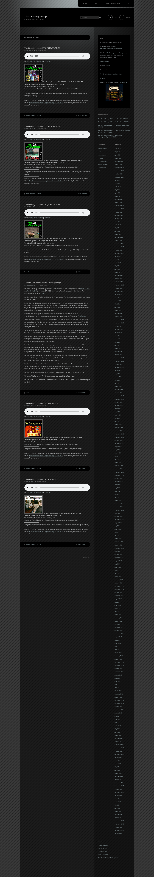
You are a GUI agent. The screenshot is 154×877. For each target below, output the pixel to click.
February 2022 (119, 313)
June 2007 (118, 802)
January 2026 (119, 164)
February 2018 (119, 465)
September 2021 (119, 329)
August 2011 (118, 713)
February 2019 (119, 427)
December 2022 (119, 281)
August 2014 (118, 599)
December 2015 (119, 548)
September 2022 (119, 291)
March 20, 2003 (32, 291)
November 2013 (119, 627)
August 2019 (118, 408)
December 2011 (119, 700)
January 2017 (119, 507)
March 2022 (118, 310)
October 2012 (119, 668)
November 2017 (119, 475)
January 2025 (119, 202)
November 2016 (119, 513)
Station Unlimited (103, 854)
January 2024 (119, 240)
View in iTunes (104, 61)
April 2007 (117, 808)
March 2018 (118, 462)
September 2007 (119, 792)
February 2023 (119, 275)
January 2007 (119, 817)
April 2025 (117, 193)
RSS (115, 17)
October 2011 (119, 706)
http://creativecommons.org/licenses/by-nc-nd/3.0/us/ (46, 103)
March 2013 (118, 653)
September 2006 (119, 830)
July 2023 (117, 259)
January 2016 (119, 545)
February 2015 (119, 580)
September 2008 (119, 754)
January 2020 (119, 393)
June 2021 (118, 339)
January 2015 (119, 583)
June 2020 (118, 377)
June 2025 (118, 186)
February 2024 (119, 237)
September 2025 (119, 177)
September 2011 (119, 710)
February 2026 (119, 161)
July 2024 (117, 221)
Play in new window (36, 61)
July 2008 (117, 760)
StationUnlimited (102, 164)
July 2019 (117, 411)
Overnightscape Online (113, 3)
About (96, 3)
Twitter (128, 17)
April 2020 (117, 383)
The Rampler (82, 316)
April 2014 (117, 611)
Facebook (109, 70)
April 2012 (117, 687)
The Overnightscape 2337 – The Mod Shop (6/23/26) (113, 122)
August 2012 (118, 675)
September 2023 (119, 253)
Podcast (39, 115)
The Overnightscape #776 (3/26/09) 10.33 (42, 205)
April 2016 (117, 535)
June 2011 (118, 719)
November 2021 (119, 323)
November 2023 (119, 247)
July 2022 (117, 297)
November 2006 (119, 824)
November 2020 (119, 361)
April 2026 (117, 155)
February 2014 (119, 618)
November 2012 (119, 665)
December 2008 (119, 744)
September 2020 (119, 367)
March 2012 (118, 691)
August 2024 (118, 218)
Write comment (42, 50)
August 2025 (118, 180)
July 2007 (117, 798)
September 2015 (119, 557)
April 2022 (117, 307)
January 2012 (119, 697)
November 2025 (119, 171)
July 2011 (117, 716)
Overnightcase (102, 851)
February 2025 (119, 199)
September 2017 (119, 481)
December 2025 (119, 167)
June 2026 (118, 148)
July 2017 (117, 488)
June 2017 (118, 491)
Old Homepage (102, 848)
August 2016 (118, 523)
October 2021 (119, 326)
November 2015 (119, 551)
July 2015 (117, 564)
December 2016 (119, 510)
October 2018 (119, 440)
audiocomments (31, 115)
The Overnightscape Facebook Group (111, 74)
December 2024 (119, 205)
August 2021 (118, 332)
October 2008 (119, 751)
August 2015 (118, 561)
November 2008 (119, 748)
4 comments (81, 544)
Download (47, 61)
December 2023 (119, 244)
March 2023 (118, 272)
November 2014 (119, 589)
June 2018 (118, 453)
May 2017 (117, 494)
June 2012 (118, 681)
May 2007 (117, 805)
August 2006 (118, 833)
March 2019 (118, 424)
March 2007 (118, 811)
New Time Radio (103, 845)
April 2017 (117, 497)
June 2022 (118, 301)
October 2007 (119, 789)
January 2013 (119, 659)
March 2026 (118, 158)
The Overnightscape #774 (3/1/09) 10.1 (41, 479)
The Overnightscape (36, 16)
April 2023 (117, 269)
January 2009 (119, 741)
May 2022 (117, 304)
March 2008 (118, 773)
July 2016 (117, 526)
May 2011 (117, 722)
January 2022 (119, 316)
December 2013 (119, 624)
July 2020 (117, 374)
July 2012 (117, 678)
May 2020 (117, 380)
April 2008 (117, 770)
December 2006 (119, 821)
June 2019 (118, 415)
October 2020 (119, 364)
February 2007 (119, 814)
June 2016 (118, 529)
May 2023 (117, 266)
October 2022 (119, 288)
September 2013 (119, 634)
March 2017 (118, 500)
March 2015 (118, 576)
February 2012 (119, 694)
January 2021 (119, 354)
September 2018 (119, 443)
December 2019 (119, 396)
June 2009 (118, 725)
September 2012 (119, 671)
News (28, 392)
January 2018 (119, 469)
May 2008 (117, 767)
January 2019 (119, 431)
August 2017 (118, 484)
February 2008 (119, 776)
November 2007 (119, 786)
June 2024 (118, 224)
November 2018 (119, 437)
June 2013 (118, 643)
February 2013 (119, 656)
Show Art (103, 78)
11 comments (82, 392)
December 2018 (119, 434)
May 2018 (117, 456)
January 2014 (119, 621)
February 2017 (119, 504)
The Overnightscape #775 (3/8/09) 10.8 (41, 403)
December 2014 (119, 586)
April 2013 (117, 649)
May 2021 (117, 342)
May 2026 (117, 151)
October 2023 (119, 250)
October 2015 (119, 554)
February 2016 (119, 541)
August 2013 (118, 637)
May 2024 (117, 228)
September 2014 (119, 595)
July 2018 (117, 450)
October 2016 (119, 516)
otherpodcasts (102, 155)
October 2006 (119, 827)
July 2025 (117, 183)
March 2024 (118, 234)
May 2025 (117, 190)
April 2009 (117, 732)
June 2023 (118, 262)
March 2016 (118, 538)
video (99, 171)
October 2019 (119, 402)
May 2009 (117, 729)
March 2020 (118, 386)
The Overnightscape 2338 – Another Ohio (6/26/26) (113, 119)
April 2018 (117, 459)
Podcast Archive (102, 161)
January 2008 (119, 779)
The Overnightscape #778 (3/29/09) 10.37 (42, 48)
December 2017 (119, 472)
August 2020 (118, 370)
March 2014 (118, 614)
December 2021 (119, 320)
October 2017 (119, 478)
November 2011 (119, 703)
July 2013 (117, 640)
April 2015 (117, 573)
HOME (85, 3)
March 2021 (118, 348)
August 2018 (118, 446)
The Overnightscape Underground (116, 53)
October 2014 (119, 592)
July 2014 (117, 602)
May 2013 (117, 646)
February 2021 (119, 351)
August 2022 (118, 294)
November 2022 (119, 285)
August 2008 (118, 757)
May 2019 (117, 418)
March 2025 (118, 196)
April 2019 (117, 421)
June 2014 (118, 605)
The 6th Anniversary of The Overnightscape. (43, 283)
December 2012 (119, 662)
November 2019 (119, 399)
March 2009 (118, 735)
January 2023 (119, 278)
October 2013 (119, 630)
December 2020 (119, 358)
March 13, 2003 (85, 289)
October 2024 (119, 212)
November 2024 (119, 209)
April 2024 (117, 231)
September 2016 (119, 519)
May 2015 (117, 570)
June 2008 (118, 764)
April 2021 (117, 345)
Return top (86, 557)
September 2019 (119, 405)
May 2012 (117, 684)
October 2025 (119, 174)
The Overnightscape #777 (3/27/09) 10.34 (42, 126)
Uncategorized (102, 167)
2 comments (81, 468)
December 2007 (119, 783)
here (43, 293)
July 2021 (117, 335)
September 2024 (119, 215)
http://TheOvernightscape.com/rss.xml (111, 48)
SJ (128, 3)
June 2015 (118, 567)
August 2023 (118, 256)
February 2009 (119, 738)
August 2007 (118, 795)
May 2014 (117, 608)
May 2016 (117, 532)
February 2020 (119, 389)
